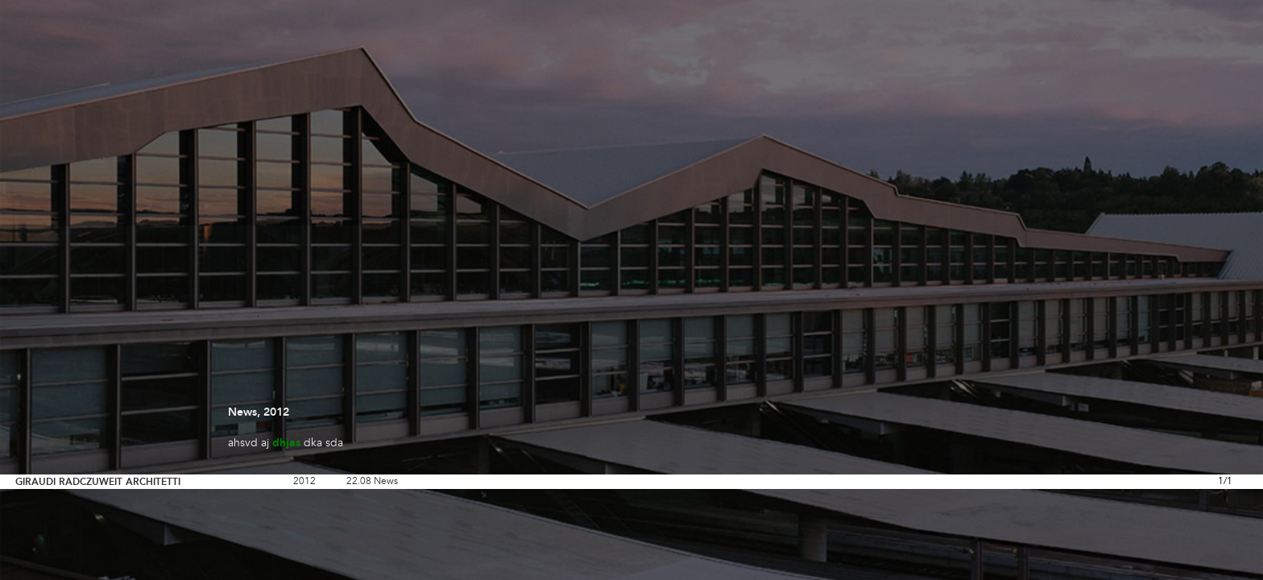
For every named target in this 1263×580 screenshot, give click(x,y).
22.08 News (372, 481)
